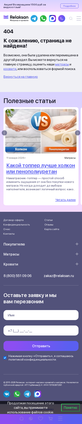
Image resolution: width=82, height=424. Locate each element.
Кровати (10, 264)
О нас (6, 229)
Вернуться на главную (20, 77)
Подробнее (69, 6)
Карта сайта (51, 229)
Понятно (70, 408)
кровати (9, 69)
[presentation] (4, 132)
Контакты (9, 233)
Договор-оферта (13, 220)
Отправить (41, 346)
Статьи (48, 220)
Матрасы (11, 254)
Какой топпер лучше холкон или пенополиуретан (40, 168)
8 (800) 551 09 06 (17, 276)
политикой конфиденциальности (32, 359)
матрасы (62, 64)
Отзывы (48, 224)
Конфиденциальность (16, 224)
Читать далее (65, 199)
